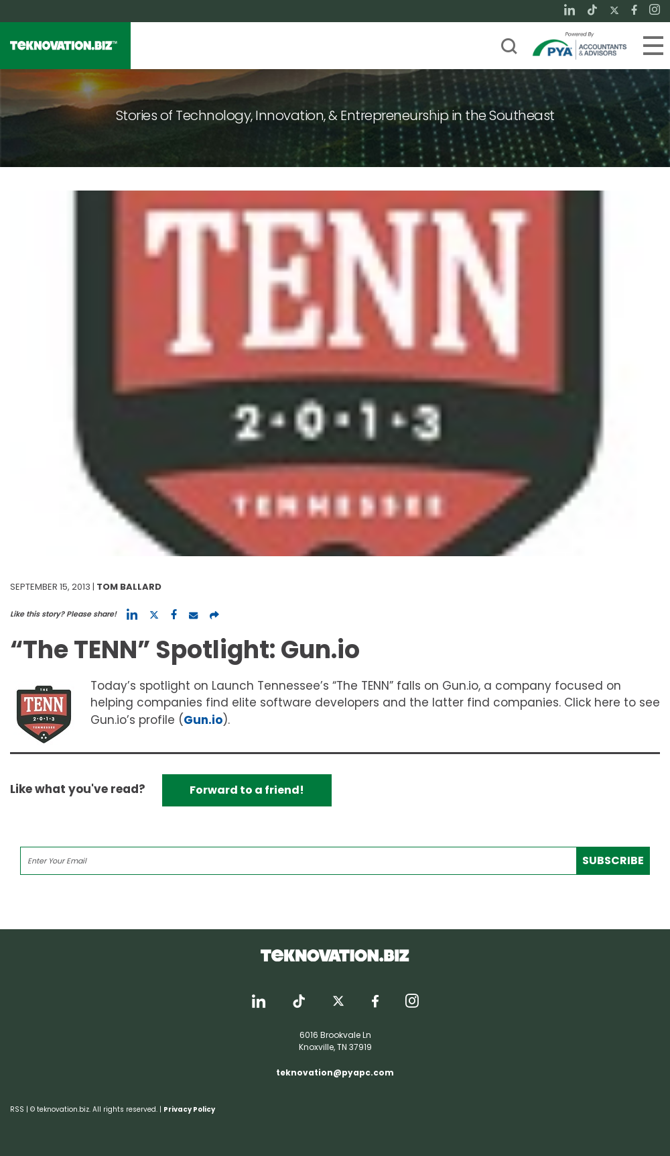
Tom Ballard (128, 586)
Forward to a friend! (247, 790)
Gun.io (203, 720)
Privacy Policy (189, 1109)
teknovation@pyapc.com (335, 1072)
